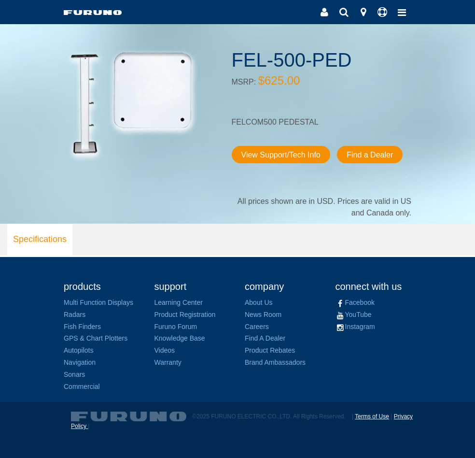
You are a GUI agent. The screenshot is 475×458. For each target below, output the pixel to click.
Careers (257, 326)
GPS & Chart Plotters (95, 338)
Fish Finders (82, 326)
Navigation (80, 362)
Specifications (40, 239)
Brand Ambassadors (275, 362)
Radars (74, 314)
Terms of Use (372, 416)
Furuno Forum (175, 326)
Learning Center (178, 302)
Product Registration (185, 314)
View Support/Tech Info (281, 155)
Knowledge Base (179, 338)
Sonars (74, 374)
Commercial (82, 386)
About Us (259, 302)
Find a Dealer (370, 155)
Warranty (168, 362)
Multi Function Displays (98, 302)
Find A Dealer (265, 338)
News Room (263, 314)
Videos (164, 350)
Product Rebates (270, 350)
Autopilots (78, 350)
